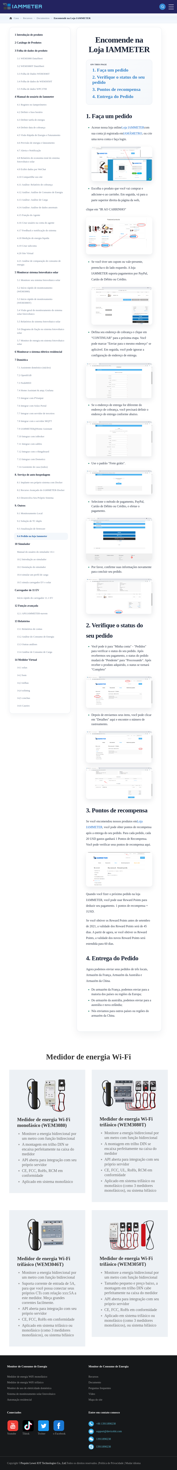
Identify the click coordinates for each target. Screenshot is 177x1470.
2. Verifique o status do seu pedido (118, 80)
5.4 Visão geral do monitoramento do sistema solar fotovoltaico (39, 312)
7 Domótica (21, 359)
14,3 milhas (23, 682)
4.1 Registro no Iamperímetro (32, 104)
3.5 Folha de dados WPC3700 (32, 88)
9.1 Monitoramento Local (30, 513)
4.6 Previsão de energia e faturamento (36, 142)
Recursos (93, 1376)
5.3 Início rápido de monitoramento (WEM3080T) (34, 301)
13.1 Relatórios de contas (29, 629)
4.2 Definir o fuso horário (30, 112)
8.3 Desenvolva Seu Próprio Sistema (35, 497)
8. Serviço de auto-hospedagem (32, 474)
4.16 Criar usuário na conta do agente (35, 222)
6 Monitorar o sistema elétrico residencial (38, 351)
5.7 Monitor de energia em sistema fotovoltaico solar (40, 342)
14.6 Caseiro (23, 705)
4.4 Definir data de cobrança (31, 127)
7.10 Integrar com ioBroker (30, 436)
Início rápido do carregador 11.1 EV (35, 597)
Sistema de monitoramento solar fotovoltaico (31, 1394)
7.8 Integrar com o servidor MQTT (34, 421)
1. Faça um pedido (110, 70)
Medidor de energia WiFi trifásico (25, 1382)
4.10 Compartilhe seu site (30, 176)
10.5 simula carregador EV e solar (34, 582)
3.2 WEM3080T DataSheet (30, 66)
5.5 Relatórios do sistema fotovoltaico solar (38, 321)
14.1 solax (22, 667)
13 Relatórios (22, 621)
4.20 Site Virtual (25, 253)
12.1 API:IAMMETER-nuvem (32, 613)
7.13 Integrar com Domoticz (31, 459)
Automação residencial (19, 1399)
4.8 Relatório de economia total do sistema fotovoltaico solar (38, 159)
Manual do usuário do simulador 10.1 (35, 551)
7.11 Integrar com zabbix (29, 443)
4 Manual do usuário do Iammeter (34, 96)
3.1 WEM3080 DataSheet (30, 58)
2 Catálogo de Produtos (28, 42)
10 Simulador (22, 544)
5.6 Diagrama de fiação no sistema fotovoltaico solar (40, 331)
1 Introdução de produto (29, 34)
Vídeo (91, 1394)
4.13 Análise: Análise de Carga (32, 199)
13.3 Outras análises (27, 644)
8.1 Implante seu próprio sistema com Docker (39, 482)
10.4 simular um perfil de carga (32, 574)
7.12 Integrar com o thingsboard (33, 451)
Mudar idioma (133, 1463)
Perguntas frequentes (99, 1388)
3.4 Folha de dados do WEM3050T (34, 81)
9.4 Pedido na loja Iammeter (32, 536)
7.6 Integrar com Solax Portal (31, 405)
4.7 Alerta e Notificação (29, 150)
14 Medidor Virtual (26, 659)
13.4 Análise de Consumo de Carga (34, 652)
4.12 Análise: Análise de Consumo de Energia (40, 192)
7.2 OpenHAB (24, 375)
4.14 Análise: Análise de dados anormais (37, 207)
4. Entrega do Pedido (112, 96)
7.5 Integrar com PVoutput (30, 398)
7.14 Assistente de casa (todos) (32, 466)
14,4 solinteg (23, 690)
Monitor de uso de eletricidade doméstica (29, 1388)
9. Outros (20, 505)
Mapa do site (95, 1399)
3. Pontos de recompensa (116, 89)
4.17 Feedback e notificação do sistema (36, 230)
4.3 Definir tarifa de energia (31, 119)
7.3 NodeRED (24, 382)
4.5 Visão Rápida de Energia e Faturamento (38, 135)
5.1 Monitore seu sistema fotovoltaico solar (38, 280)
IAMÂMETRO (132, 133)
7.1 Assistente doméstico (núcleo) (34, 367)
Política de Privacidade (111, 1463)
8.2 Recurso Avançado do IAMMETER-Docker (41, 490)
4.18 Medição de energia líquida (33, 238)
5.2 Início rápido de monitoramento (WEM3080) (34, 289)
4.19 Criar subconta (27, 245)
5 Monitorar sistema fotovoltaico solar (36, 272)
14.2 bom (21, 675)
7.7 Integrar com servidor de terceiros (36, 413)
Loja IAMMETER (132, 127)
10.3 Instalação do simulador (31, 567)
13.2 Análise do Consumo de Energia (35, 636)
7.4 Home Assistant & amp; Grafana (35, 390)
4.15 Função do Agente (28, 215)
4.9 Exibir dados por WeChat (31, 169)
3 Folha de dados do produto (31, 50)
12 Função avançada (26, 605)
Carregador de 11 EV (27, 590)
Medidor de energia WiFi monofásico (27, 1376)
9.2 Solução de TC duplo (29, 521)
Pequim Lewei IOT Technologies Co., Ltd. (43, 1463)
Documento (94, 1382)
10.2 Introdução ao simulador (31, 559)
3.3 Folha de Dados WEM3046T (33, 73)
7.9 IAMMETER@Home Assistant (34, 428)
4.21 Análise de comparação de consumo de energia (39, 262)
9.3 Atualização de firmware (31, 528)
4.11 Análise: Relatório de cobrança (34, 184)
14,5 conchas (23, 698)
